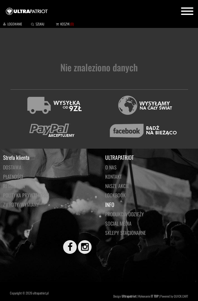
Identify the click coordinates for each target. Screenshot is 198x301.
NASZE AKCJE (117, 186)
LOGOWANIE (14, 23)
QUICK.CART (181, 296)
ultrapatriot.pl (41, 292)
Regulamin (14, 186)
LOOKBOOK (115, 195)
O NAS (111, 167)
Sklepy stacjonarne (125, 232)
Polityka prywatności (26, 195)
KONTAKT (113, 176)
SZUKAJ (40, 23)
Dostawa (12, 167)
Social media (118, 223)
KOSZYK (65, 23)
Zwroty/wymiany (21, 204)
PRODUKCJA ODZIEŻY (124, 214)
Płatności (13, 176)
